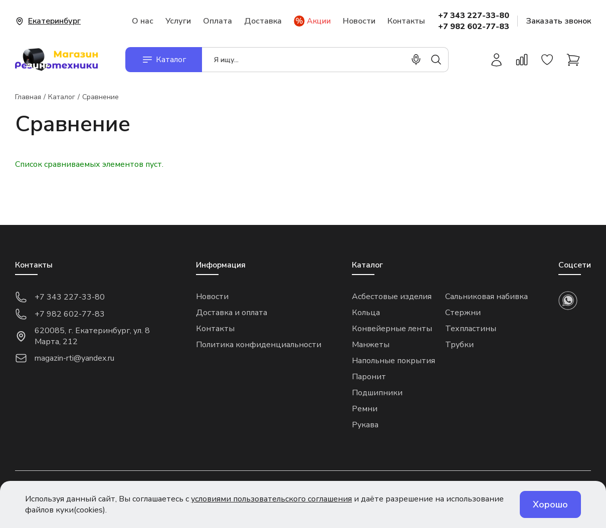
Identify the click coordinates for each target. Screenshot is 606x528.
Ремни (364, 408)
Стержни (463, 312)
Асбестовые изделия (392, 296)
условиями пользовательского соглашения (271, 498)
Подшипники (377, 392)
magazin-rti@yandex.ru (64, 358)
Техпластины (470, 328)
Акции (312, 21)
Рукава (365, 424)
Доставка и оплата (231, 312)
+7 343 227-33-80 (473, 15)
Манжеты (370, 344)
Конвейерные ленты (392, 328)
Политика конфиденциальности (258, 344)
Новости (359, 21)
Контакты (406, 21)
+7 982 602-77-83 (473, 26)
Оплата (217, 21)
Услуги (178, 21)
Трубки (459, 344)
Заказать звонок (558, 21)
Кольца (366, 312)
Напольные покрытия (393, 360)
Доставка (263, 21)
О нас (142, 21)
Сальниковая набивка (486, 296)
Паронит (369, 376)
